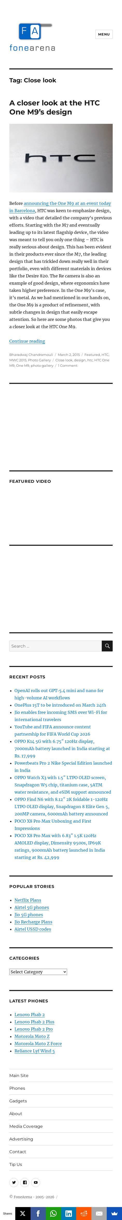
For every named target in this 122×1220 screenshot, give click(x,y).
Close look (64, 360)
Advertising (21, 1139)
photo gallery (42, 365)
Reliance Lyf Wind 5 (35, 1050)
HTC (105, 355)
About (15, 1113)
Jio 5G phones (29, 914)
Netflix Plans (28, 900)
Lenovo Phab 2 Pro (34, 1029)
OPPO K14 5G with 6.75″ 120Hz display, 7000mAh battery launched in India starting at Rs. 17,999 (62, 748)
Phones (17, 1088)
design (80, 360)
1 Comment (67, 365)
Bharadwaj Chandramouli (31, 355)
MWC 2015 (17, 360)
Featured (92, 355)
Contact (17, 1151)
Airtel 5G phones (32, 907)
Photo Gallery (39, 360)
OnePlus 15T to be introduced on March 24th (60, 705)
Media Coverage (26, 1126)
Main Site (18, 1075)
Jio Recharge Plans (33, 921)
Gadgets (18, 1101)
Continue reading (27, 341)
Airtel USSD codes (33, 929)
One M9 (22, 365)
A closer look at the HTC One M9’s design (54, 107)
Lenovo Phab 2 (30, 1014)
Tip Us (15, 1164)
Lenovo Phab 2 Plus (34, 1021)
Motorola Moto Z (32, 1036)
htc (90, 360)
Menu (104, 34)
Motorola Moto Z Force (38, 1043)
